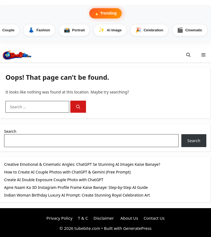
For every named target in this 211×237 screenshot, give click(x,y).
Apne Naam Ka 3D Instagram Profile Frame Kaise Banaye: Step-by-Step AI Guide (76, 187)
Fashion (40, 30)
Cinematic (190, 30)
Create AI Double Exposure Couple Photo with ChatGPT (53, 179)
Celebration (151, 30)
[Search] (78, 107)
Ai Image (111, 30)
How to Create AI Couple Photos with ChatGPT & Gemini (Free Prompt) (67, 172)
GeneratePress (137, 228)
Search (10, 131)
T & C (83, 218)
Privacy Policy (59, 218)
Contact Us (154, 218)
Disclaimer (103, 218)
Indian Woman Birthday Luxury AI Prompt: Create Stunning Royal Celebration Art (77, 195)
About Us (128, 218)
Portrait (75, 30)
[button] (188, 54)
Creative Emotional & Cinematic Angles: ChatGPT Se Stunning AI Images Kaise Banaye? (82, 164)
